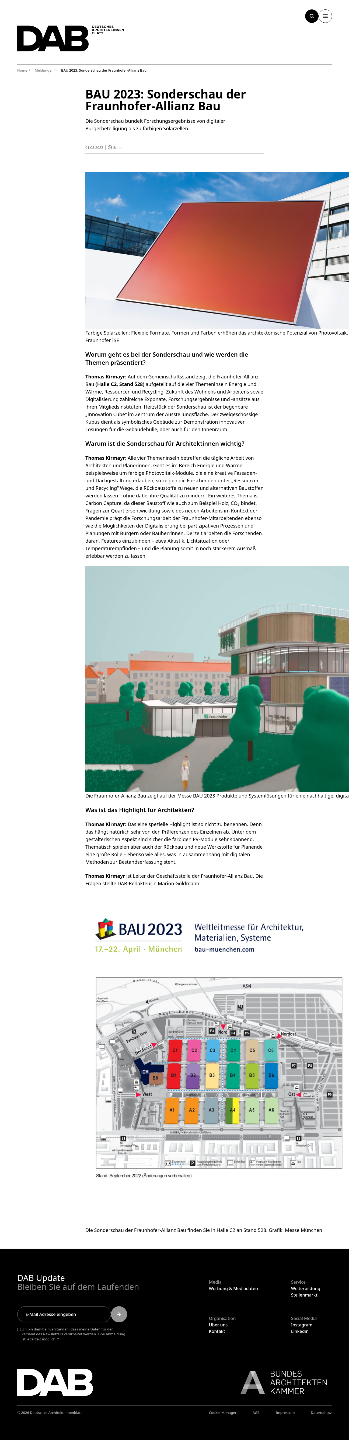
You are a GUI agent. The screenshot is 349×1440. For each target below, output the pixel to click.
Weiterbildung (305, 1288)
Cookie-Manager (223, 1412)
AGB (256, 1412)
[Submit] (119, 1314)
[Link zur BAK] (281, 1382)
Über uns (218, 1325)
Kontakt (217, 1331)
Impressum (285, 1412)
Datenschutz (321, 1412)
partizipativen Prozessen (215, 525)
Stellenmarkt (304, 1295)
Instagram (301, 1325)
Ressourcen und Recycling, (134, 391)
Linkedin (300, 1331)
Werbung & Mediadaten (233, 1288)
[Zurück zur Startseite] (73, 39)
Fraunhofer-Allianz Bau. (227, 876)
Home (22, 70)
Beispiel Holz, (214, 503)
